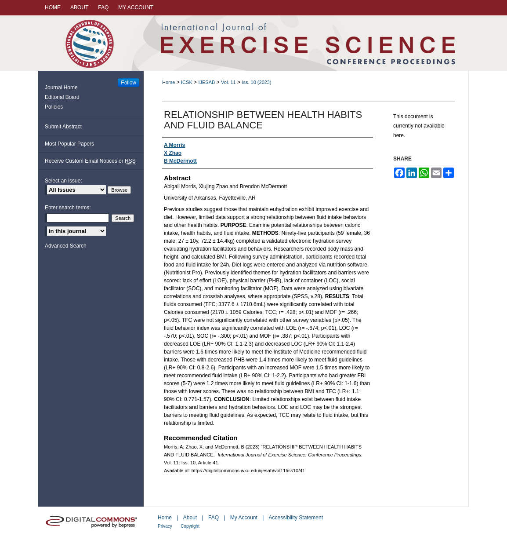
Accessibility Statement (296, 517)
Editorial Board (62, 97)
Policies (54, 107)
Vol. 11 (228, 82)
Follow (128, 83)
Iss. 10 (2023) (256, 82)
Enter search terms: (68, 207)
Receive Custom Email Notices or (90, 161)
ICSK (186, 82)
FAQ (213, 517)
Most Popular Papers (69, 144)
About (190, 517)
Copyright (190, 526)
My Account (243, 517)
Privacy (165, 526)
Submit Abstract (63, 127)
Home (168, 82)
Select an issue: (63, 181)
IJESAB (206, 82)
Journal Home (61, 87)
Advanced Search (66, 246)
